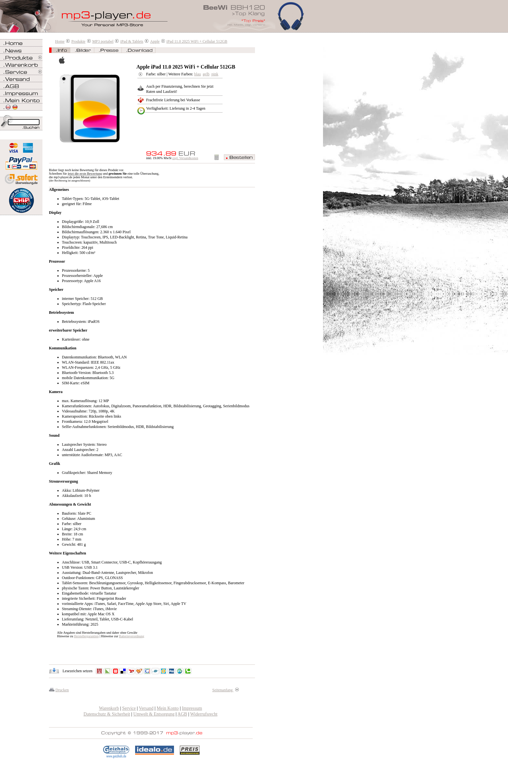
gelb (206, 74)
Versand (146, 708)
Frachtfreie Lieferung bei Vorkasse (173, 100)
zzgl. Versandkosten (185, 158)
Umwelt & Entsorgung (154, 714)
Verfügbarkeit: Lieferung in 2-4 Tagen (175, 108)
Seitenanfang (225, 690)
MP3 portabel (103, 41)
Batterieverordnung (131, 636)
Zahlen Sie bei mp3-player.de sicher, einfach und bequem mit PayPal (21, 161)
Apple (154, 41)
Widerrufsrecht (203, 714)
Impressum (192, 708)
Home (59, 41)
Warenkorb (109, 708)
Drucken (62, 690)
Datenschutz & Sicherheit (107, 714)
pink (215, 74)
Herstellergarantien (86, 636)
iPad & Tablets (131, 41)
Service (129, 708)
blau (197, 74)
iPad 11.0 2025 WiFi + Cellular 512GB (197, 41)
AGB (182, 714)
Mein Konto (168, 708)
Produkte (78, 41)
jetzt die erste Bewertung (85, 173)
